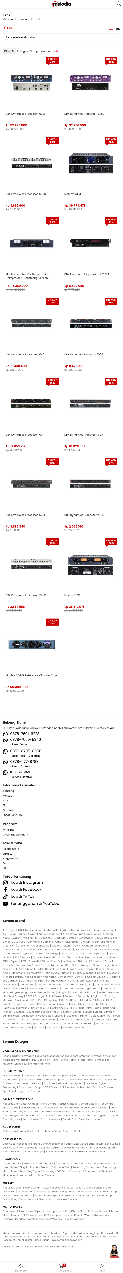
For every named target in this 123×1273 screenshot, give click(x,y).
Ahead (75, 930)
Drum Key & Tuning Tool (26, 1111)
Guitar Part (9, 1191)
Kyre (101, 980)
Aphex (42, 934)
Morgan (62, 992)
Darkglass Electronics (30, 949)
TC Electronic (97, 1015)
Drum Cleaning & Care (94, 1107)
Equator (15, 961)
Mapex (8, 988)
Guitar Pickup (25, 1191)
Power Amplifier (55, 1079)
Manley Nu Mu (73, 194)
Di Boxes (8, 1083)
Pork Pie (37, 1000)
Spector (66, 1012)
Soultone (19, 1012)
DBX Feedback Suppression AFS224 (86, 274)
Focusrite (8, 965)
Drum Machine (11, 1119)
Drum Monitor (31, 1119)
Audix (97, 934)
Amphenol (94, 930)
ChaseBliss (72, 942)
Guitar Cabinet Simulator (17, 1195)
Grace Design (76, 969)
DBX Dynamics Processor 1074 (25, 435)
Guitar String (59, 1191)
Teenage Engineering (43, 1019)
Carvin (59, 942)
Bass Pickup (96, 1144)
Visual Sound (103, 1023)
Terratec (98, 1019)
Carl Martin (33, 942)
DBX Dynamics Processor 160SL (25, 114)
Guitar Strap (43, 1191)
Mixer (40, 1079)
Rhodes (86, 1000)
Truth (15, 1023)
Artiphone (54, 934)
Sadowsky (9, 1008)
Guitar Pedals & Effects (33, 1199)
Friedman (57, 965)
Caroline (48, 942)
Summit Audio (11, 1015)
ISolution (112, 973)
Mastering (9, 1175)
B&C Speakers (44, 938)
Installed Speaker (84, 1075)
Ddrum (85, 949)
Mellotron (67, 988)
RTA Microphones (31, 1215)
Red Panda (72, 1000)
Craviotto (23, 945)
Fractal (45, 965)
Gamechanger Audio (106, 965)
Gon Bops (60, 969)
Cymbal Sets (86, 1103)
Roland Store (11, 849)
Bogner (114, 938)
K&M (22, 980)
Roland (52, 1004)
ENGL (6, 961)
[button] (61, 37)
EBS (15, 957)
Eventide (34, 961)
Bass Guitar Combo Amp (77, 1147)
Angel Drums (17, 934)
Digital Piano (68, 1060)
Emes (113, 957)
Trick (109, 1019)
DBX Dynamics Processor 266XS (26, 595)
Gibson (29, 969)
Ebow (7, 957)
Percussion (93, 1119)
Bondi (6, 942)
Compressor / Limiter (97, 1171)
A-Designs (9, 930)
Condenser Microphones (18, 1211)
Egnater (37, 957)
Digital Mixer (28, 1079)
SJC (68, 1008)
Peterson (70, 996)
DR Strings (52, 953)
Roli (81, 1004)
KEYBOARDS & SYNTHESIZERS (21, 1051)
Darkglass (9, 949)
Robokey (8, 1004)
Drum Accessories (52, 1107)
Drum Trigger (11, 1115)
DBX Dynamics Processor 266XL (84, 515)
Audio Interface (12, 1163)
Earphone (49, 1083)
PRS (61, 1000)
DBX (76, 949)
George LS (9, 969)
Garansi (8, 810)
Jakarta (7, 854)
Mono (32, 992)
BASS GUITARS (12, 1139)
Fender (71, 961)
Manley (115, 984)
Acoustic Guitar (12, 1187)
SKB (75, 1008)
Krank (80, 980)
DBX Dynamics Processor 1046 (25, 354)
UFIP (46, 1023)
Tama (83, 1015)
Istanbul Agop (23, 977)
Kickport (40, 980)
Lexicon (41, 984)
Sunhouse (28, 1015)
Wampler (25, 1027)
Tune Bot (25, 1023)
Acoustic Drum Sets (14, 1103)
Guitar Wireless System (63, 1199)
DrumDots (80, 953)
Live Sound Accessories (104, 1079)
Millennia (108, 988)
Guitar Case (74, 1187)
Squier (88, 1012)
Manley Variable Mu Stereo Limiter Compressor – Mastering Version (27, 276)
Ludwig (80, 984)
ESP (25, 961)
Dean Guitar (99, 949)
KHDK (30, 980)
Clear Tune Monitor (103, 942)
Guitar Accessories (53, 1187)
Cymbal (33, 1103)
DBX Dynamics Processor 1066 (83, 354)
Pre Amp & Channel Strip (55, 1167)
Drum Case (72, 1107)
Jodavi (114, 977)
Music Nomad (88, 992)
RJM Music (99, 1000)
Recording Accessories (87, 1167)
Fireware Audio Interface (38, 1163)
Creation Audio (40, 945)
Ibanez (101, 973)
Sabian (105, 1004)
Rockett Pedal (37, 1004)
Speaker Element (77, 1079)
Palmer (58, 996)
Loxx (65, 984)
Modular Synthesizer (15, 1063)
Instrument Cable (24, 1131)
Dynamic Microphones (49, 1211)
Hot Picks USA (52, 973)
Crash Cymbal (68, 1103)
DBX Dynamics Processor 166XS (26, 194)
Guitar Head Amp (101, 1195)
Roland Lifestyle (68, 1004)
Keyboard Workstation (16, 1060)
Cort (12, 945)
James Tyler (65, 977)
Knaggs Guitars (56, 980)
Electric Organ (11, 1056)
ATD (65, 934)
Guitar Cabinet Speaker (49, 1195)
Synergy (58, 1015)
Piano (55, 1060)
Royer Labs (92, 1004)
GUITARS (8, 1183)
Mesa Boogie (83, 988)
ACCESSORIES (11, 1126)
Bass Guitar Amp (13, 1147)
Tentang (8, 791)
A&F (20, 930)
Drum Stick (109, 1111)
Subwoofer (84, 1087)
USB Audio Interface (104, 1163)
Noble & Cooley (13, 996)
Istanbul (7, 977)
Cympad (87, 945)
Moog (51, 992)
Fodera (20, 965)
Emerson (102, 957)
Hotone (66, 973)
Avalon (16, 938)
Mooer (42, 992)
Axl (31, 938)
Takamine (72, 1015)
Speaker (70, 1087)
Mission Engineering (15, 992)
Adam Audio (43, 930)
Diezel (16, 953)
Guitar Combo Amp (77, 1195)
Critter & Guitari (61, 945)
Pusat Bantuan (12, 815)
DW (90, 953)
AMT (5, 934)
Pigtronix (97, 996)
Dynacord (100, 953)
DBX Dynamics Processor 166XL (25, 515)
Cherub (85, 942)
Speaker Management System (21, 1091)
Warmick (38, 1027)
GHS (20, 969)
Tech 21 (23, 1019)
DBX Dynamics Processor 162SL (84, 114)
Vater (75, 1023)
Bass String (111, 1144)
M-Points (8, 830)
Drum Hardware (50, 1119)
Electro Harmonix (54, 957)
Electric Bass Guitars (58, 1151)
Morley (73, 992)
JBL (88, 977)
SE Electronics (55, 1008)
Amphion (108, 930)
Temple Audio (82, 1019)
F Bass (45, 961)
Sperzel (77, 1012)
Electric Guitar (31, 1187)
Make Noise (102, 984)
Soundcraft (33, 1012)
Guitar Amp (110, 1191)
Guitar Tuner (76, 1191)
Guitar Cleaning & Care (98, 1187)
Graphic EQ (41, 1087)
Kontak (7, 796)
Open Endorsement (15, 834)
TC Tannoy (10, 1019)
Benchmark (86, 938)
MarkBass (20, 988)
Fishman (83, 961)
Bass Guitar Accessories (17, 1144)
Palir (48, 996)
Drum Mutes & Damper (87, 1111)
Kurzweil (91, 980)
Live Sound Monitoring (28, 1083)
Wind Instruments (40, 1063)
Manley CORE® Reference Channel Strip (31, 675)
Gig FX (39, 969)
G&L (67, 965)
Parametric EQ (26, 1175)
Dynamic (113, 953)
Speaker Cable (72, 1131)
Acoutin (29, 930)
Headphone (10, 1167)
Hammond (18, 973)
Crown (76, 945)
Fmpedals (96, 961)
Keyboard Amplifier (78, 1056)
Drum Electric (88, 1115)
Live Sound (103, 1075)
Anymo (32, 934)
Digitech (27, 953)
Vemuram (87, 1023)
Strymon (109, 1012)
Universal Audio (60, 1023)
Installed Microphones (58, 1075)
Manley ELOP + (73, 595)
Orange (39, 996)
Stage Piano (85, 1060)
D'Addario (101, 945)
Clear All (9, 51)
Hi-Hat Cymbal (105, 1103)
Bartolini (71, 938)
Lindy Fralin (54, 984)
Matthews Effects (39, 988)
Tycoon (37, 1023)
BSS (23, 942)
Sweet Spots (43, 1015)
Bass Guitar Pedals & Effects (89, 1151)
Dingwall (39, 953)
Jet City (96, 977)
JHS (105, 977)
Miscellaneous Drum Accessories (41, 1115)
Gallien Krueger (81, 965)
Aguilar (64, 930)
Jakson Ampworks (44, 977)
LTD (72, 984)
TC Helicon (113, 1015)
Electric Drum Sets (73, 1119)
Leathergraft (27, 984)
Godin (48, 969)
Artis (5, 800)
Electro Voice (75, 957)
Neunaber (113, 992)
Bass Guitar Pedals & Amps (27, 1151)
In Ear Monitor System (70, 1083)
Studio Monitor (45, 1175)
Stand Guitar (93, 1191)
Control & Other (33, 1075)
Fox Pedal (33, 965)
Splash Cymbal (29, 1107)
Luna (89, 984)
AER (55, 930)
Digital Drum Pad (108, 1115)
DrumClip (66, 953)
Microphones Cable (49, 1131)
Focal (108, 961)
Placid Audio (22, 1000)
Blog (5, 805)
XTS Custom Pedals (74, 1027)
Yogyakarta (10, 858)
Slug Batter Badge (90, 1008)
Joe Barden (10, 980)
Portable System (103, 1087)
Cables (7, 1131)
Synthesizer (102, 1060)
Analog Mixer (10, 1079)
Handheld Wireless (26, 1219)
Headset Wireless (51, 1219)
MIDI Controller (41, 1060)
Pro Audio (56, 1087)
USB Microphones (55, 1215)
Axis (25, 938)
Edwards (25, 957)
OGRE (28, 996)
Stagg (98, 1012)
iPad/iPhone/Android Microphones (86, 1211)
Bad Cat (60, 938)
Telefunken (65, 1019)
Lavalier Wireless (74, 1219)
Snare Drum (70, 1115)
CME (5, 945)
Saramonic (38, 1008)
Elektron (90, 957)
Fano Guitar (58, 961)
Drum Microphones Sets (56, 1111)
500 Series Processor (69, 1171)
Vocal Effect (75, 1215)
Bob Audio (101, 938)
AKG (83, 930)
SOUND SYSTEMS (13, 1071)
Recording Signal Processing (37, 1171)
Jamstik (79, 977)
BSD (5, 868)
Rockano (21, 1004)
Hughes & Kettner (83, 973)
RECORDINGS (11, 1159)
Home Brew (34, 973)
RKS (110, 1000)
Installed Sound (12, 1075)
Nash (102, 992)
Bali (5, 863)
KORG (71, 980)
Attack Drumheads (80, 934)
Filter (8, 28)
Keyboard (28, 1056)
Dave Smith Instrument (58, 949)
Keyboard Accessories (50, 1056)
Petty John (84, 996)
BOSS (15, 942)
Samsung (23, 1008)
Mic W (96, 988)
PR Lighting (50, 1000)
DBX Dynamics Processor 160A (83, 435)
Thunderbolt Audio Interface (73, 1163)
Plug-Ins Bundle (29, 1167)
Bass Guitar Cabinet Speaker (42, 1147)
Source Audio (50, 1012)
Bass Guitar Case (76, 1144)
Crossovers (26, 1087)
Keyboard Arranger (104, 1056)
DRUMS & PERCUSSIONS (18, 1099)
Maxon (55, 988)
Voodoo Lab (10, 1027)
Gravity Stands (96, 969)
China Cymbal (48, 1103)
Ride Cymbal (10, 1107)
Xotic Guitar (53, 1027)
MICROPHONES (12, 1207)
